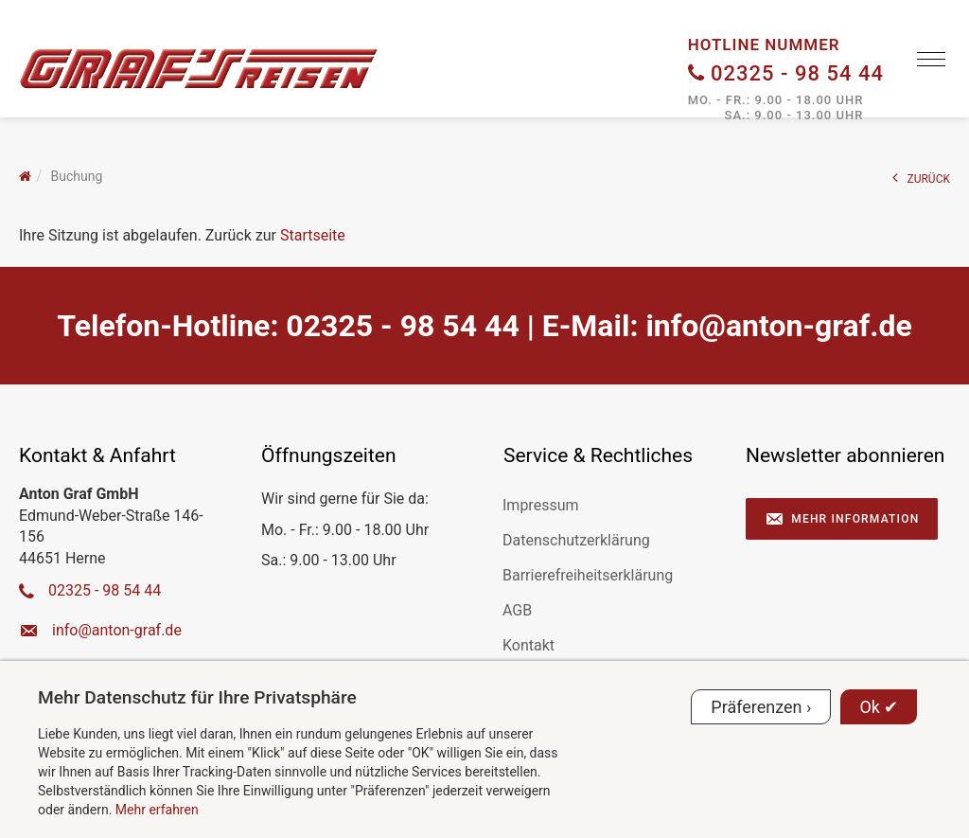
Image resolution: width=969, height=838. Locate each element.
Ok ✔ (878, 707)
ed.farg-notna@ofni (778, 326)
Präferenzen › (761, 707)
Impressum (540, 505)
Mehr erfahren (157, 809)
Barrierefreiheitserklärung (587, 575)
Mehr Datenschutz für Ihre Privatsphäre (197, 697)
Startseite (312, 235)
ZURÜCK (921, 177)
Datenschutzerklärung (576, 540)
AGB (517, 610)
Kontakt (528, 645)
